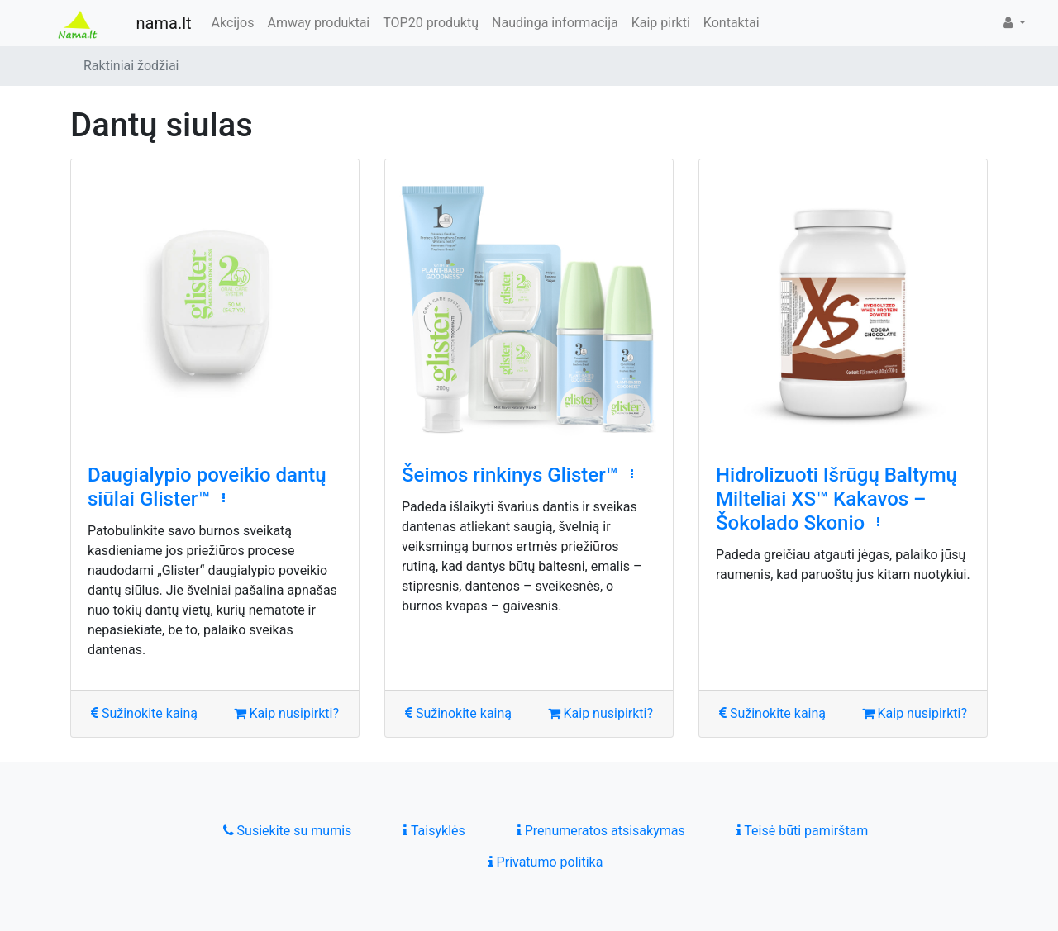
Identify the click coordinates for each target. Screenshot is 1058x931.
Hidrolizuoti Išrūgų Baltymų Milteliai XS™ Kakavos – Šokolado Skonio (836, 498)
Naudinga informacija (555, 23)
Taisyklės (434, 830)
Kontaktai (731, 23)
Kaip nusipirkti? (286, 713)
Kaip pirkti (660, 23)
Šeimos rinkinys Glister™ (510, 475)
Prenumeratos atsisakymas (601, 830)
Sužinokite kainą (144, 713)
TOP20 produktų (431, 23)
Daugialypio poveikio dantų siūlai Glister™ (207, 487)
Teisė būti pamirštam (802, 830)
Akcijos (233, 23)
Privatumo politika (545, 862)
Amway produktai (318, 23)
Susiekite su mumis (287, 830)
